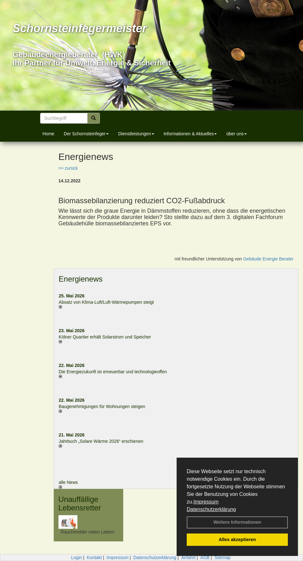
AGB (205, 557)
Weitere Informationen (237, 522)
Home (48, 133)
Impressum (205, 501)
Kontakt (94, 557)
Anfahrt (188, 557)
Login (76, 557)
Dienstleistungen (136, 133)
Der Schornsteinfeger (86, 133)
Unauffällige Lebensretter (79, 503)
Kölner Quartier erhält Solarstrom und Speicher (105, 336)
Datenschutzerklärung (211, 509)
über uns (236, 133)
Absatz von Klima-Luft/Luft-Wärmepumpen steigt (106, 302)
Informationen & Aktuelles (190, 133)
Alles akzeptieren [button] (237, 539)
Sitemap (223, 557)
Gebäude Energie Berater (268, 258)
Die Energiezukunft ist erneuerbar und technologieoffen (113, 371)
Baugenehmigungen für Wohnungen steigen (102, 406)
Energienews (81, 279)
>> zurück (68, 168)
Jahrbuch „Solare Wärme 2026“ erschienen (101, 441)
